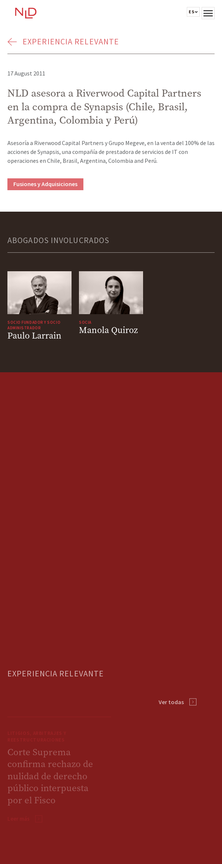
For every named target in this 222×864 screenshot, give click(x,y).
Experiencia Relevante (71, 42)
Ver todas (171, 702)
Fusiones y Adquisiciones (45, 184)
